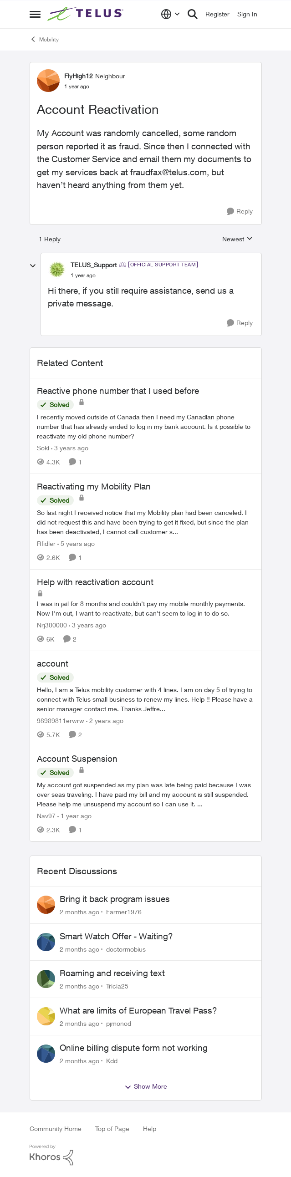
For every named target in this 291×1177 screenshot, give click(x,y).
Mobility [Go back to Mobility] (44, 39)
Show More (145, 1086)
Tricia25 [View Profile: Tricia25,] (117, 986)
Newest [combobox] (237, 239)
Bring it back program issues (115, 899)
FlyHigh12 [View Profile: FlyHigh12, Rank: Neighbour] (78, 76)
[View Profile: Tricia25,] (46, 979)
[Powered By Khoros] (146, 1155)
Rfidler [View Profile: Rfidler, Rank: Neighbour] (46, 543)
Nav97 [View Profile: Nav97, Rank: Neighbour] (46, 816)
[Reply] (240, 211)
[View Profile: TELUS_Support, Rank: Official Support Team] (57, 269)
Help (149, 1128)
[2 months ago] (79, 912)
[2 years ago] (104, 720)
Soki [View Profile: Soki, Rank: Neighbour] (43, 448)
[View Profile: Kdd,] (46, 1054)
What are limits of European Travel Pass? (138, 1010)
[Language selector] (170, 14)
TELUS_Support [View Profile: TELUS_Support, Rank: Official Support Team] (94, 265)
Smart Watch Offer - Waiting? (116, 936)
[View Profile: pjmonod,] (46, 1016)
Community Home (56, 1128)
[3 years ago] (69, 448)
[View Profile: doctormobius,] (46, 942)
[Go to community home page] (86, 14)
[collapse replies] (32, 265)
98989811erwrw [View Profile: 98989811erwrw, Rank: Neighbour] (60, 720)
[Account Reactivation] (83, 275)
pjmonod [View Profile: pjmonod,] (118, 1023)
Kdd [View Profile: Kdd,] (111, 1060)
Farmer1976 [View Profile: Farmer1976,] (124, 912)
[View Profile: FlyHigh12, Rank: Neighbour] (48, 80)
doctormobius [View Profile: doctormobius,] (126, 949)
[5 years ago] (76, 543)
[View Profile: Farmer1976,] (46, 905)
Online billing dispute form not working (134, 1048)
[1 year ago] (74, 815)
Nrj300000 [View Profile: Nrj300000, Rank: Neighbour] (52, 625)
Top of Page (112, 1128)
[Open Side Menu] (35, 14)
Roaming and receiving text (112, 973)
